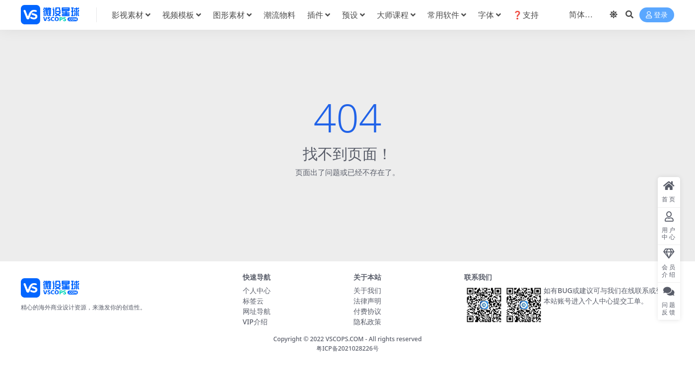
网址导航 (257, 311)
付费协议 (367, 311)
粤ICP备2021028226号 (347, 348)
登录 (657, 15)
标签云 (253, 300)
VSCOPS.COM (345, 339)
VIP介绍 (255, 321)
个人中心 (257, 290)
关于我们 (367, 290)
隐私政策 (367, 321)
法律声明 (367, 300)
